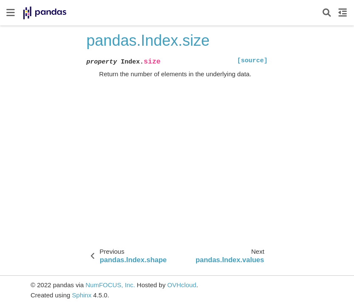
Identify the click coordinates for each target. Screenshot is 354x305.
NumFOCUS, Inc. (110, 284)
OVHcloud (181, 284)
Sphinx (82, 295)
